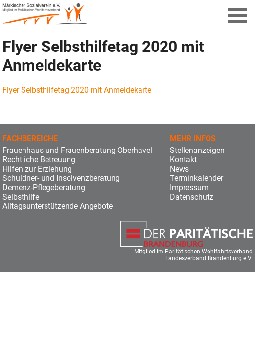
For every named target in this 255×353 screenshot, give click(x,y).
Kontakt (183, 159)
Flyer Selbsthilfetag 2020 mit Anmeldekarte (76, 90)
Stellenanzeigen (197, 150)
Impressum (189, 187)
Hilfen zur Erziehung (37, 169)
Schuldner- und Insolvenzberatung (61, 178)
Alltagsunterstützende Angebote (57, 206)
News (179, 169)
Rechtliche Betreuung (38, 159)
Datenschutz (191, 197)
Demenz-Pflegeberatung (43, 187)
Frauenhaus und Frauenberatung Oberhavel (77, 150)
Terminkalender (196, 178)
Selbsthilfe (20, 197)
